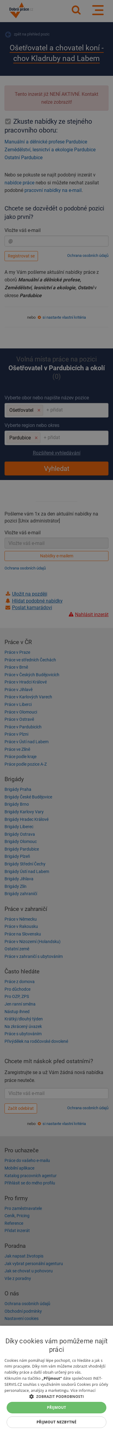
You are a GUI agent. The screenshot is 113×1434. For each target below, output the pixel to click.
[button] (56, 1396)
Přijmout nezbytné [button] (56, 1422)
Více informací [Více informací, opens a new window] (83, 1390)
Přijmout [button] (56, 1407)
